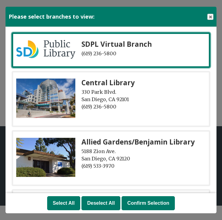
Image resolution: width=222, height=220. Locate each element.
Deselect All (101, 203)
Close (210, 17)
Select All (63, 203)
